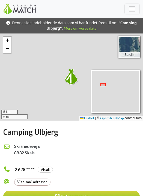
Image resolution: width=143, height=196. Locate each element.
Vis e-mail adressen (32, 182)
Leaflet (87, 118)
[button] (71, 77)
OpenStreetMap (112, 118)
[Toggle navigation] (132, 9)
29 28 (34, 169)
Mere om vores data (80, 28)
